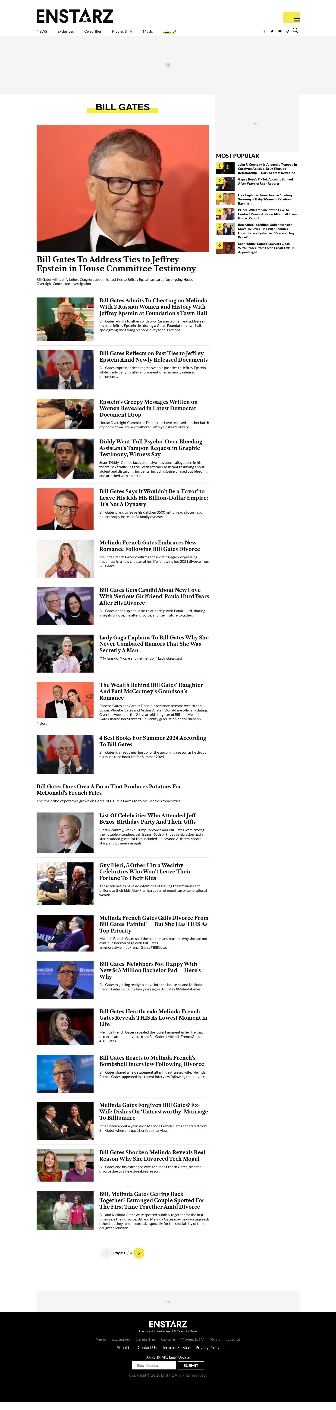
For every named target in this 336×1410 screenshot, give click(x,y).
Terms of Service (176, 1355)
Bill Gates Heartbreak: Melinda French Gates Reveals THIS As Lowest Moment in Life (153, 1026)
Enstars (75, 15)
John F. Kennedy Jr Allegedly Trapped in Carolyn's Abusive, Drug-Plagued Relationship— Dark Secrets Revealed (267, 177)
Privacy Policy (208, 1355)
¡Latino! (218, 34)
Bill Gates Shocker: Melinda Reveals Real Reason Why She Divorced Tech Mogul (152, 1163)
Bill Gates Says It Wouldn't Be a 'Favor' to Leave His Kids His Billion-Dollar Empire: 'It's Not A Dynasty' (153, 505)
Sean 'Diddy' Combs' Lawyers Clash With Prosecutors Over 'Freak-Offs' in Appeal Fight (266, 256)
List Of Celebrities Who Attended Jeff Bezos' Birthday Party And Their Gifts (147, 827)
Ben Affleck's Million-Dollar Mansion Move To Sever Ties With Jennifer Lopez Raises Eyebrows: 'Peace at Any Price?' (266, 239)
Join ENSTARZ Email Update (168, 1365)
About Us (124, 1355)
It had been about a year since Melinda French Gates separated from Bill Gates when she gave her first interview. (153, 1136)
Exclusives (76, 34)
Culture (168, 1347)
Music (189, 34)
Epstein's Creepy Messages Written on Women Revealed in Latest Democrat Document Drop (148, 416)
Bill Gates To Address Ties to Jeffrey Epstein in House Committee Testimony (116, 272)
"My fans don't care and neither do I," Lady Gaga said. (140, 666)
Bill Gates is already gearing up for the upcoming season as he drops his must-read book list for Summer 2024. (152, 762)
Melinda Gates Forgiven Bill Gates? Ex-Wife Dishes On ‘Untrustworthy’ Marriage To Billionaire (153, 1119)
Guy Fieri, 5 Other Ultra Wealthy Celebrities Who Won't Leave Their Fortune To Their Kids (145, 879)
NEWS (45, 34)
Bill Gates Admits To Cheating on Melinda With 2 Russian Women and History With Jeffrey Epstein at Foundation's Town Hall (153, 315)
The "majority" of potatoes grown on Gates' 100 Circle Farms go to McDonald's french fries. (109, 809)
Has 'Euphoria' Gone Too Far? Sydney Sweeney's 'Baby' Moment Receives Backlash (265, 207)
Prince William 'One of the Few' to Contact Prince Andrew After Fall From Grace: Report (267, 222)
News (101, 1347)
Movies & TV (155, 34)
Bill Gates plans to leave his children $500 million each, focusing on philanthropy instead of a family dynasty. (151, 522)
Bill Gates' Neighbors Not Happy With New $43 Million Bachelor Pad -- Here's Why (150, 978)
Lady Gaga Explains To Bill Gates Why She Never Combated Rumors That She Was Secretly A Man (154, 652)
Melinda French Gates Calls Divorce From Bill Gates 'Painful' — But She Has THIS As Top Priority (154, 932)
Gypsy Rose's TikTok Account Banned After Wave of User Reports (265, 189)
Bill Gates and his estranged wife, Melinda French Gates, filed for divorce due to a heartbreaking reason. (150, 1177)
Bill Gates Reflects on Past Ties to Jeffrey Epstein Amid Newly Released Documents (153, 364)
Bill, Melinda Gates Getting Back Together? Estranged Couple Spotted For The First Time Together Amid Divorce (151, 1208)
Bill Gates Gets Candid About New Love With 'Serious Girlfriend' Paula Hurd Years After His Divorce (154, 604)
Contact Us (147, 1355)
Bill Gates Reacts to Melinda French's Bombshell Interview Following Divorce (151, 1069)
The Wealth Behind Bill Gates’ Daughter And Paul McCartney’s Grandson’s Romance (151, 699)
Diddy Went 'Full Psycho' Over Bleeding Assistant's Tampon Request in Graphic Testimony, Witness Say (150, 456)
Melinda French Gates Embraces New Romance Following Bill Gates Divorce (149, 554)
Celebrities (114, 34)
